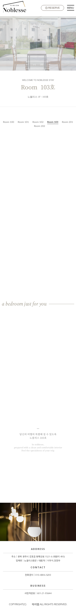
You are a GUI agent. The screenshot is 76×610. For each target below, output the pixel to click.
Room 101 (23, 121)
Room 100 (8, 121)
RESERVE (52, 7)
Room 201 (67, 121)
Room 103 (52, 121)
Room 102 (38, 121)
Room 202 (39, 125)
